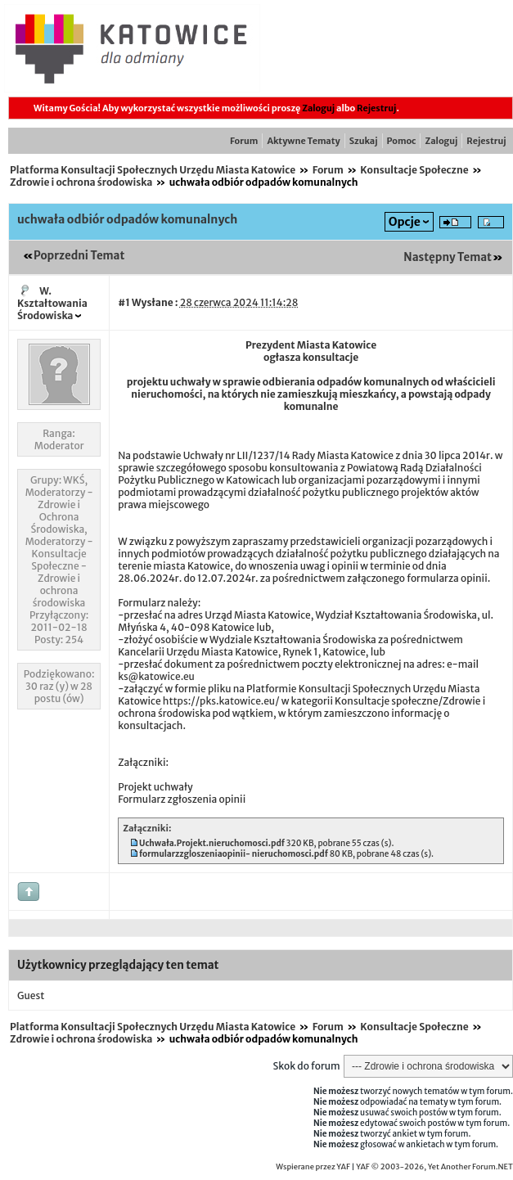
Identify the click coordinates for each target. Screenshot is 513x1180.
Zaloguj (318, 108)
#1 (124, 302)
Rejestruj (376, 108)
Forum (244, 140)
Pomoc (401, 140)
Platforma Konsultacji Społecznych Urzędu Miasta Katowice (152, 170)
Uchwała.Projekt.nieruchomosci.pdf (212, 843)
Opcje (405, 221)
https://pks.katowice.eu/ (221, 701)
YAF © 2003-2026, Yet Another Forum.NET (434, 1167)
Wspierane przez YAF (313, 1167)
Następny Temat (447, 257)
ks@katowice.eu (156, 676)
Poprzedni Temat (79, 256)
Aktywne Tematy (303, 140)
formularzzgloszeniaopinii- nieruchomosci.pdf (233, 854)
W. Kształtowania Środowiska (52, 303)
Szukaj (363, 140)
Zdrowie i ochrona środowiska (81, 182)
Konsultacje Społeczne (414, 170)
